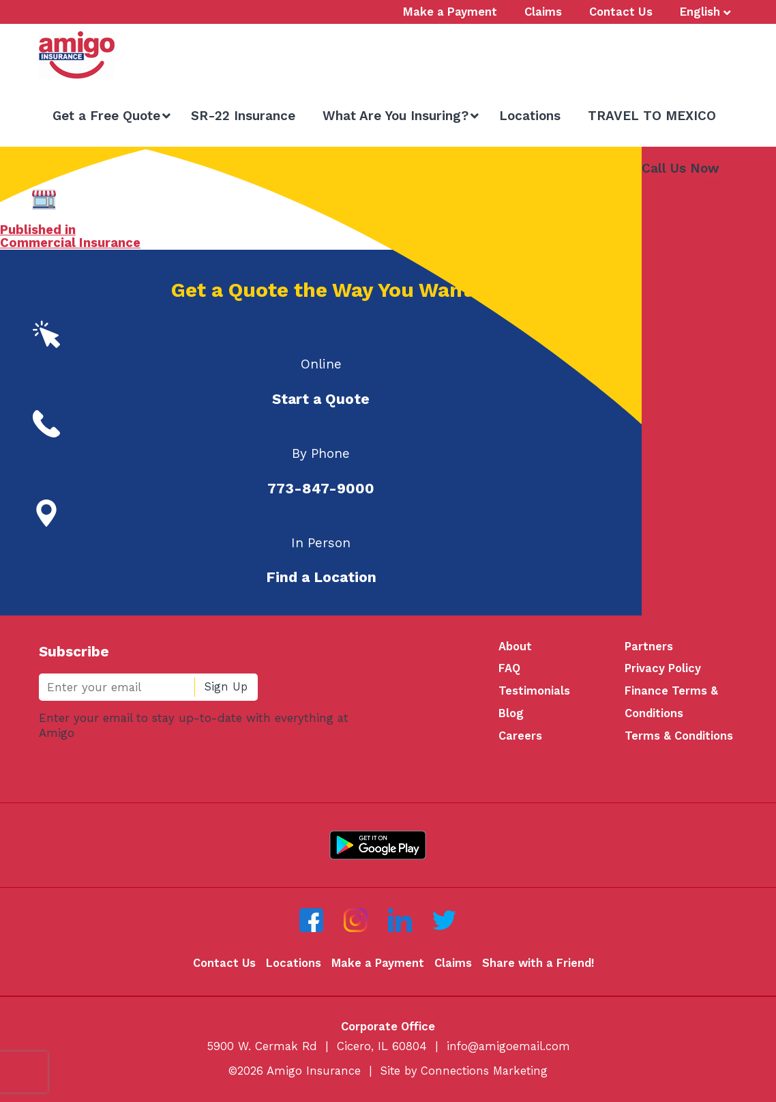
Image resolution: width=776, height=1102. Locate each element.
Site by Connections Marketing (464, 1073)
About (515, 647)
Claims (453, 965)
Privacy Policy (663, 669)
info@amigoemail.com (508, 1048)
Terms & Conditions (679, 738)
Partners (649, 647)
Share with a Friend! (539, 965)
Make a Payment (377, 965)
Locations (292, 965)
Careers (520, 738)
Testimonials (534, 692)
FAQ (509, 669)
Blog (511, 715)
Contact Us (222, 965)
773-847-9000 (689, 184)
